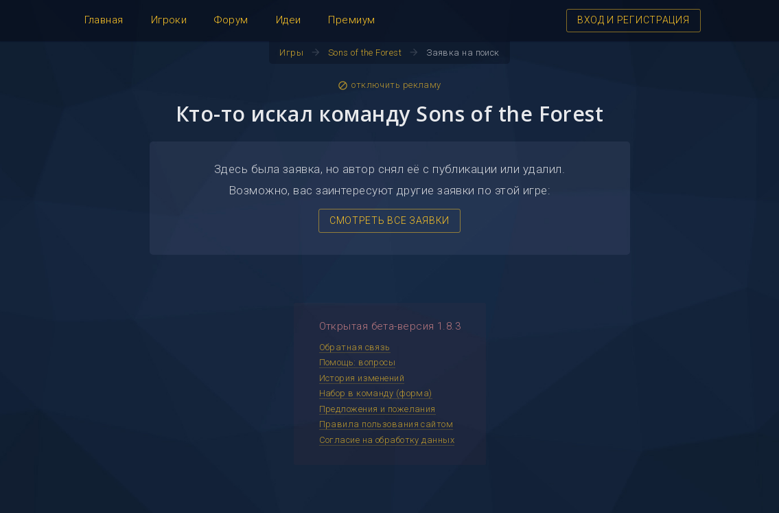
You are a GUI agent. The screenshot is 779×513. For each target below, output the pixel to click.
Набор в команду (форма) (375, 393)
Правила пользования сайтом (386, 424)
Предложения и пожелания (377, 409)
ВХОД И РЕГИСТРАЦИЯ (633, 19)
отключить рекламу (389, 85)
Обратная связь (355, 347)
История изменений (362, 378)
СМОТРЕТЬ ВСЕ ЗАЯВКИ (389, 220)
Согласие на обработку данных (387, 440)
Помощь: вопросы (357, 362)
